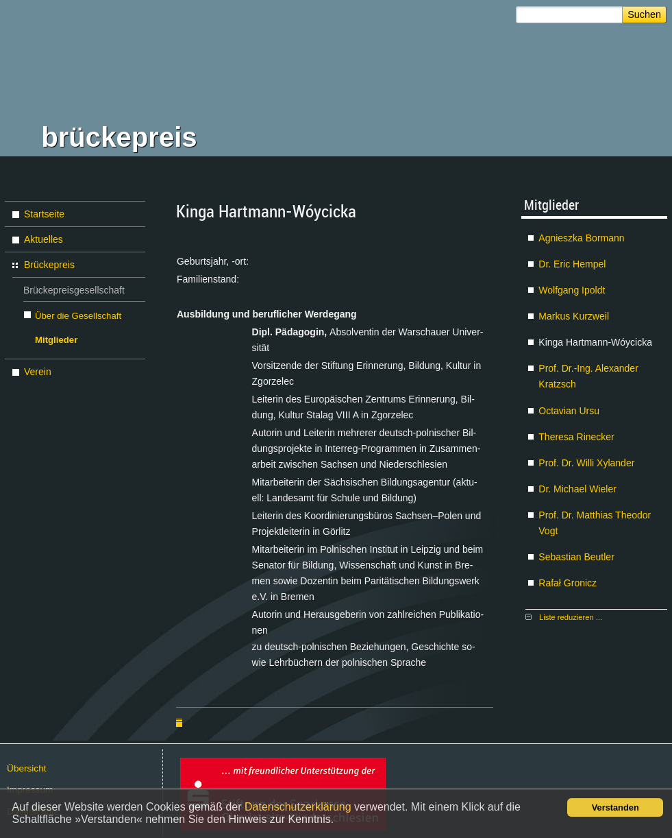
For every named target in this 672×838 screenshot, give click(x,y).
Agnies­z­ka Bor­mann (581, 237)
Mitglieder (56, 340)
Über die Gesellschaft (78, 316)
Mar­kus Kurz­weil (573, 316)
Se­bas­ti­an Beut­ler (576, 556)
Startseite (44, 213)
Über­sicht (26, 768)
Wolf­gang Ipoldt (571, 290)
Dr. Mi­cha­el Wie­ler (577, 488)
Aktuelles (43, 239)
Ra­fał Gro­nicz (567, 582)
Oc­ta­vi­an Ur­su (568, 410)
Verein (37, 371)
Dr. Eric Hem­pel (572, 264)
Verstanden (615, 807)
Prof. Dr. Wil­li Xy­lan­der (586, 462)
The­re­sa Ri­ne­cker (576, 436)
